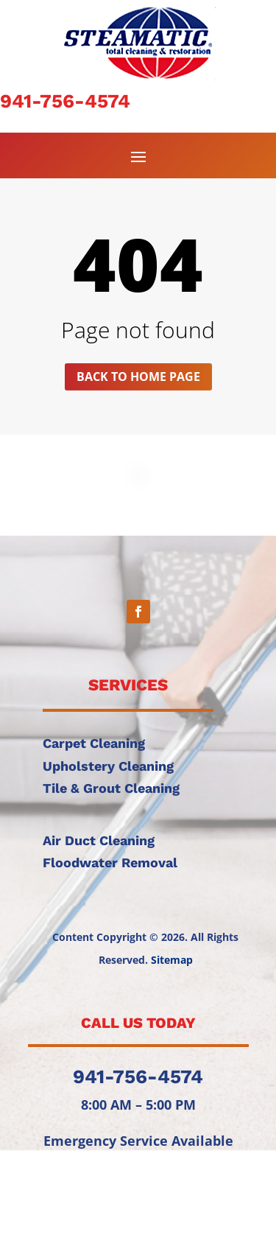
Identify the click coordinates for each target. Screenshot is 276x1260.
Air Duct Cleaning (99, 840)
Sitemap (172, 960)
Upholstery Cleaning (108, 766)
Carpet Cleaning (94, 743)
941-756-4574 (65, 101)
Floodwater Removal (110, 862)
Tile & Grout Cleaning (111, 788)
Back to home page (138, 376)
